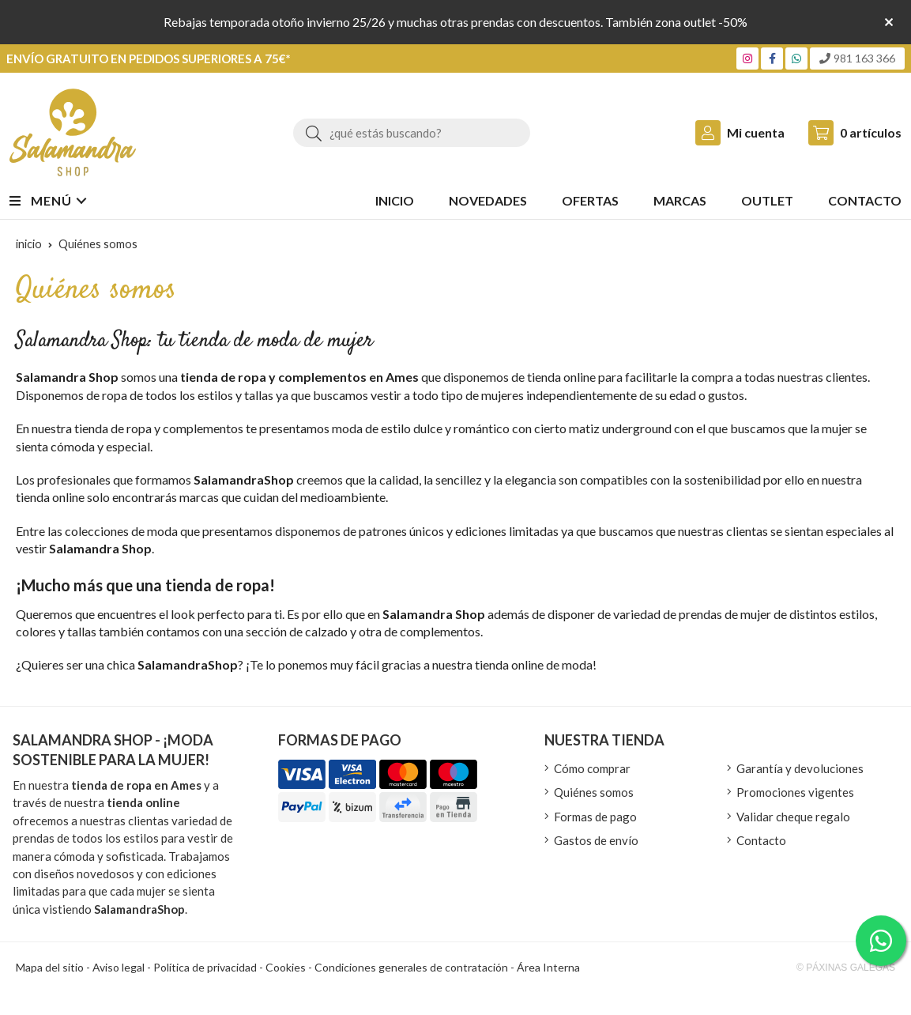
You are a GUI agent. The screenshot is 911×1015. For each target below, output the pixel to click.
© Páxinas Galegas (845, 967)
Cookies (285, 967)
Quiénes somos (594, 792)
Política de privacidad (205, 967)
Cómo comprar (592, 768)
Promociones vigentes (795, 792)
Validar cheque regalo (793, 816)
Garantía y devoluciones (800, 768)
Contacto (761, 840)
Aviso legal (118, 967)
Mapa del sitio (50, 967)
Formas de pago (595, 816)
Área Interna (548, 967)
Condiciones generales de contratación (411, 967)
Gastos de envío (596, 840)
